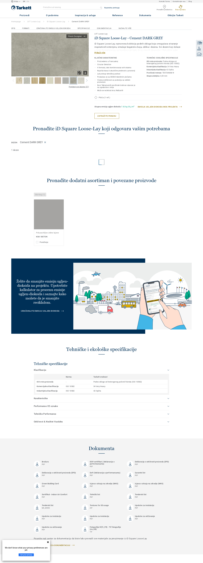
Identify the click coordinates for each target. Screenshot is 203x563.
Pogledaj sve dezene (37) (79, 87)
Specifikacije (84, 28)
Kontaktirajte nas (179, 1)
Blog (190, 1)
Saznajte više (125, 28)
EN (28, 1)
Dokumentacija (104, 28)
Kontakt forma (164, 1)
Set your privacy (26, 555)
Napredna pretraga (112, 8)
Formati (25, 28)
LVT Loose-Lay (33, 21)
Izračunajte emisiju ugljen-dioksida (53, 28)
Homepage (16, 21)
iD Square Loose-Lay (56, 21)
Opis (13, 28)
